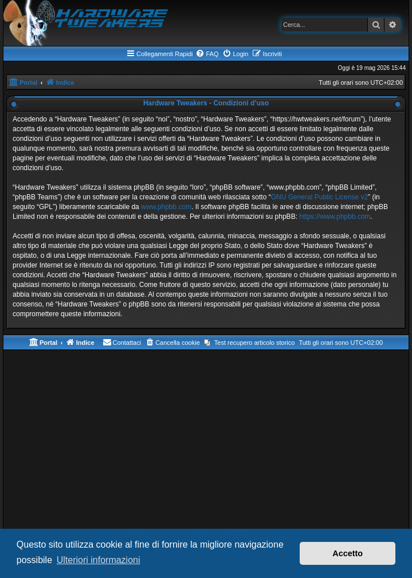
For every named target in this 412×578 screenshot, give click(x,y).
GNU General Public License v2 (319, 197)
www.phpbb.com (166, 207)
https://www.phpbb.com (334, 217)
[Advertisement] (206, 441)
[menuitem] (206, 54)
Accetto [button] (347, 553)
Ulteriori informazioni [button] (98, 560)
